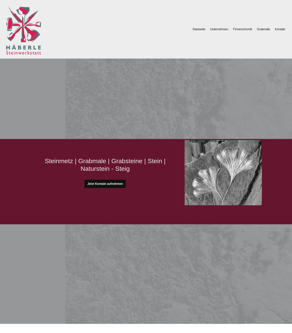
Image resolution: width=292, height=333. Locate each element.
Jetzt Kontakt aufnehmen (105, 183)
